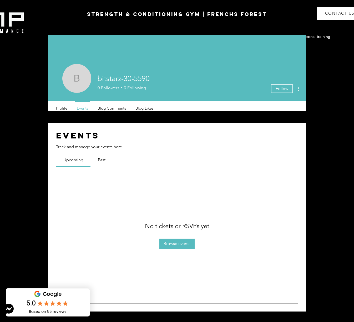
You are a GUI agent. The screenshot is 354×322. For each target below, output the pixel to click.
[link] (73, 159)
